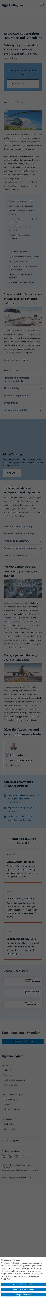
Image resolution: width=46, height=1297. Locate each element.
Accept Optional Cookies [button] (23, 1284)
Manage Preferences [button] (23, 1294)
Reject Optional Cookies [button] (23, 1289)
